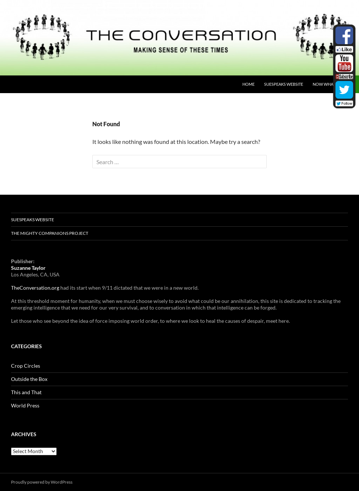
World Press (25, 405)
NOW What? (325, 84)
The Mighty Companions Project (49, 233)
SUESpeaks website (283, 84)
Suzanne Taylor (28, 268)
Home (248, 84)
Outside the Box (29, 379)
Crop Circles (25, 366)
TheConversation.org (35, 288)
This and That (26, 392)
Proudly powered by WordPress (41, 482)
